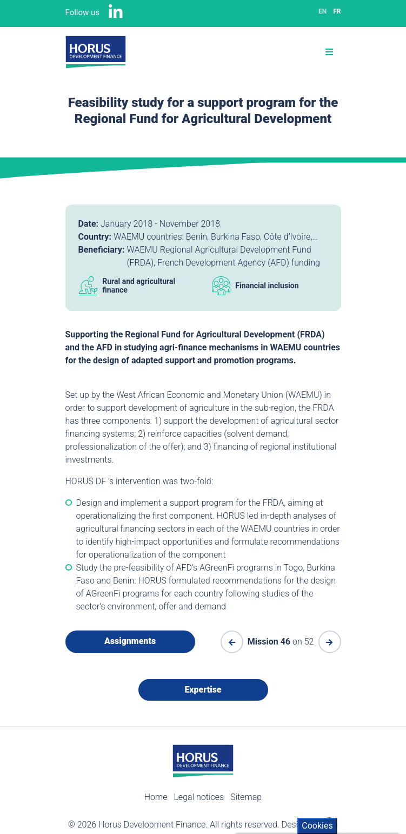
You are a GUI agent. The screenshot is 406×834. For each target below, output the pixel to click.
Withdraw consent (290, 810)
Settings (364, 810)
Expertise (202, 689)
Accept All (274, 789)
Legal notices (199, 797)
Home (156, 797)
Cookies (317, 665)
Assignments (130, 641)
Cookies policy (268, 766)
